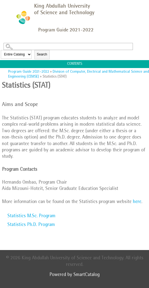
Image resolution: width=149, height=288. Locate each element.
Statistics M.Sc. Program (31, 216)
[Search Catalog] (68, 46)
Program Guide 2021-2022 (28, 72)
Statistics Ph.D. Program (31, 225)
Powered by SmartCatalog (74, 275)
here (137, 202)
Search (42, 54)
